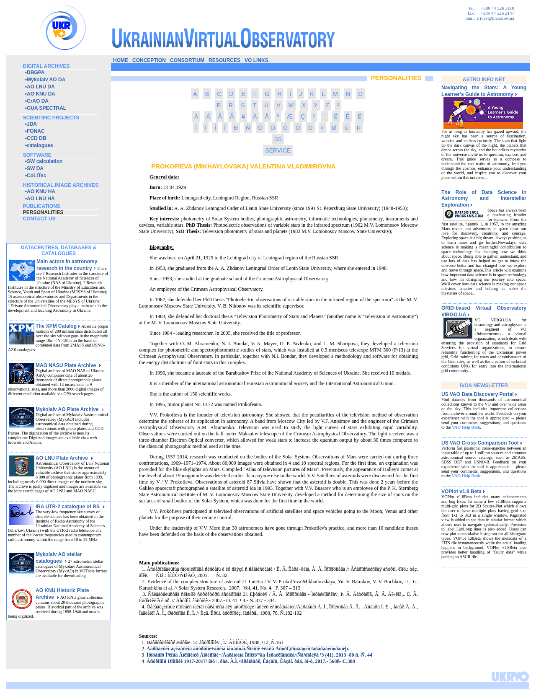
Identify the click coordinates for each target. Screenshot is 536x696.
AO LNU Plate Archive (64, 458)
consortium (187, 60)
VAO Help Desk (466, 427)
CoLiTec (36, 176)
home (120, 60)
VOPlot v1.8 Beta (463, 491)
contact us (39, 219)
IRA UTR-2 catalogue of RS (70, 507)
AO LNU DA (41, 87)
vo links (256, 60)
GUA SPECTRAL (46, 108)
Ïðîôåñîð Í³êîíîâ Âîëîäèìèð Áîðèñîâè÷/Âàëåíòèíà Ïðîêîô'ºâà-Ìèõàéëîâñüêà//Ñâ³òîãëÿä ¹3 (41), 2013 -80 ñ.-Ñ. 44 (259, 655)
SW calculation (44, 161)
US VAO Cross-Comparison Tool (482, 443)
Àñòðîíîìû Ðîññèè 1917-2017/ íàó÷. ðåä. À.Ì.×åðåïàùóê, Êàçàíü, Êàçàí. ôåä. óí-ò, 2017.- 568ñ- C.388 (251, 661)
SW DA (35, 168)
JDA (32, 124)
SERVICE (278, 150)
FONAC (36, 131)
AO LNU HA (41, 199)
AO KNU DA (41, 94)
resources (224, 60)
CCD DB (36, 138)
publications (41, 206)
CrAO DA (38, 101)
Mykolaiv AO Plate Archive (70, 409)
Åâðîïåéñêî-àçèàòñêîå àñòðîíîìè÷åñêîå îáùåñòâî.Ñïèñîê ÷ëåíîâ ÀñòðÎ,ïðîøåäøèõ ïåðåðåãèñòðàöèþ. (248, 649)
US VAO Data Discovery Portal (479, 394)
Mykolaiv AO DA (46, 80)
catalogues (40, 145)
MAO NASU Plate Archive (68, 365)
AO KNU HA (41, 191)
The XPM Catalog (58, 326)
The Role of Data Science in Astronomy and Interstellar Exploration (483, 198)
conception (149, 60)
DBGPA (35, 72)
